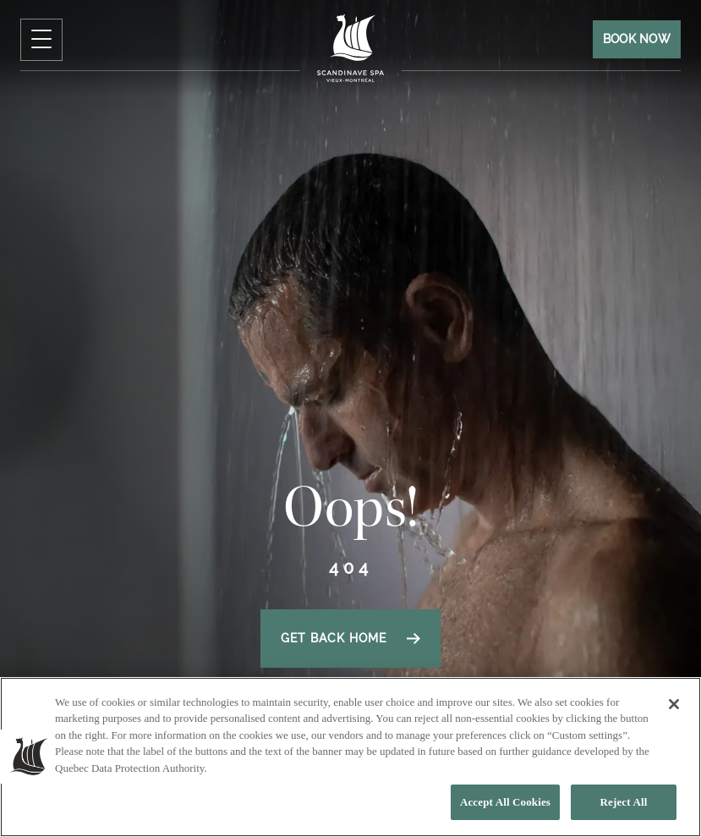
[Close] (674, 704)
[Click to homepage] (351, 48)
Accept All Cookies (505, 802)
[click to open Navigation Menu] (41, 39)
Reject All (624, 802)
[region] (350, 757)
